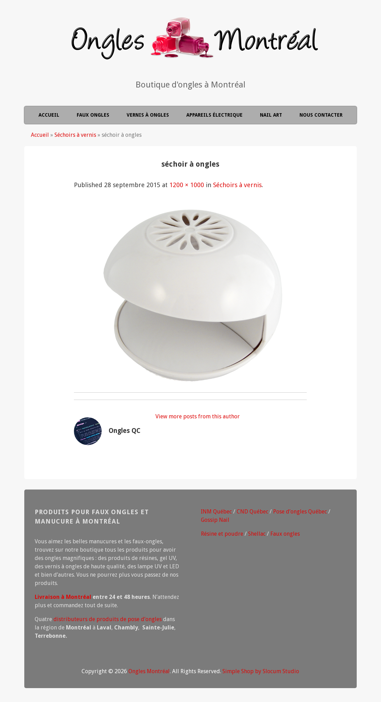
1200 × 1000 (186, 185)
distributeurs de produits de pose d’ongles (107, 619)
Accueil (49, 115)
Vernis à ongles (148, 115)
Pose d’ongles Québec (300, 511)
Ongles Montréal (149, 671)
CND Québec (252, 511)
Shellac (256, 533)
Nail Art (271, 115)
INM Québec (216, 511)
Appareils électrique (214, 115)
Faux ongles (93, 115)
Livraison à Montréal (63, 597)
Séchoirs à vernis (75, 135)
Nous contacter (320, 115)
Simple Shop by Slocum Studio (260, 671)
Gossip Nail (215, 520)
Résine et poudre (222, 533)
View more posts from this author (197, 416)
